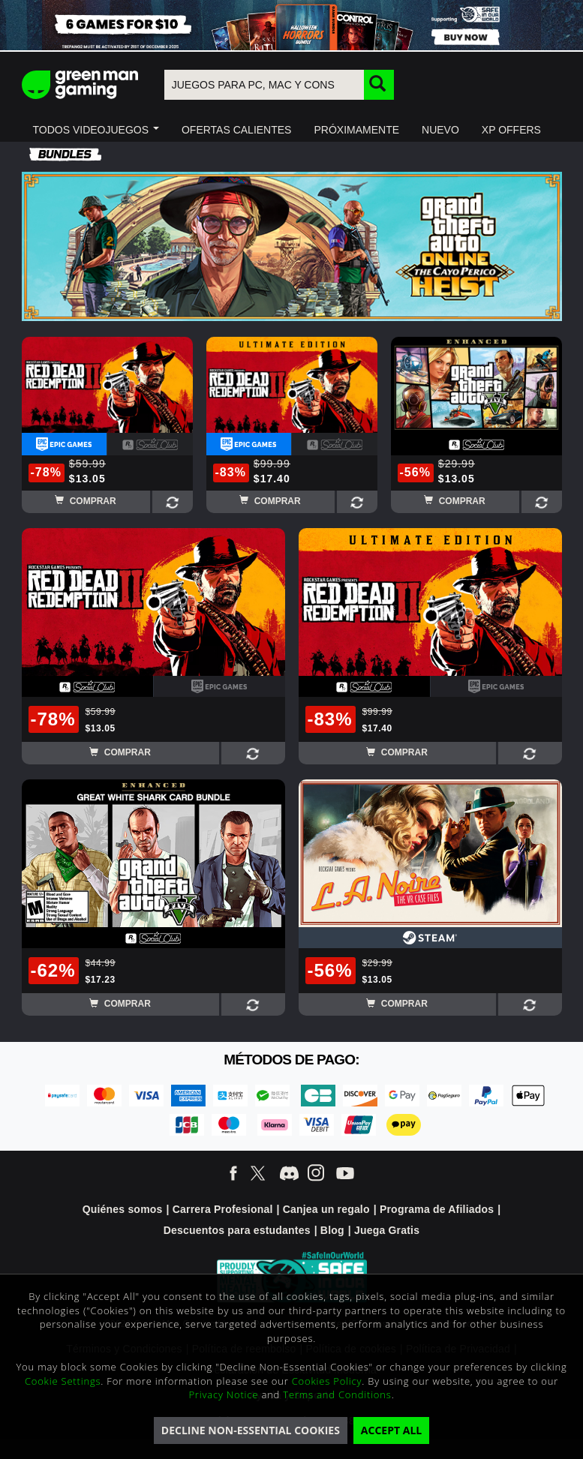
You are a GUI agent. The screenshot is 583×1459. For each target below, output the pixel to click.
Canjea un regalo (326, 1209)
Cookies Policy (327, 1381)
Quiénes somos (123, 1209)
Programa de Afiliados (437, 1209)
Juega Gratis (386, 1230)
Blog (332, 1230)
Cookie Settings (63, 1381)
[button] (96, 130)
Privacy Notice (223, 1394)
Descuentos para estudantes (237, 1230)
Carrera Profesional (223, 1209)
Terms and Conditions (337, 1394)
